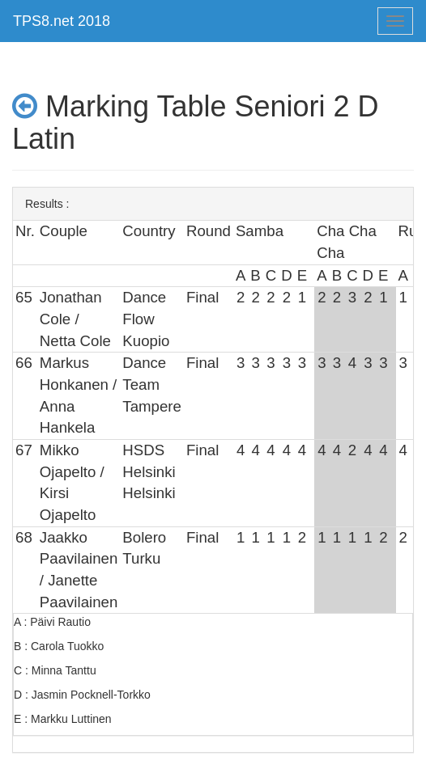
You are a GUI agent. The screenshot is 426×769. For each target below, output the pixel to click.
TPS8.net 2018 (61, 21)
